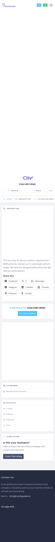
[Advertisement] (27, 236)
